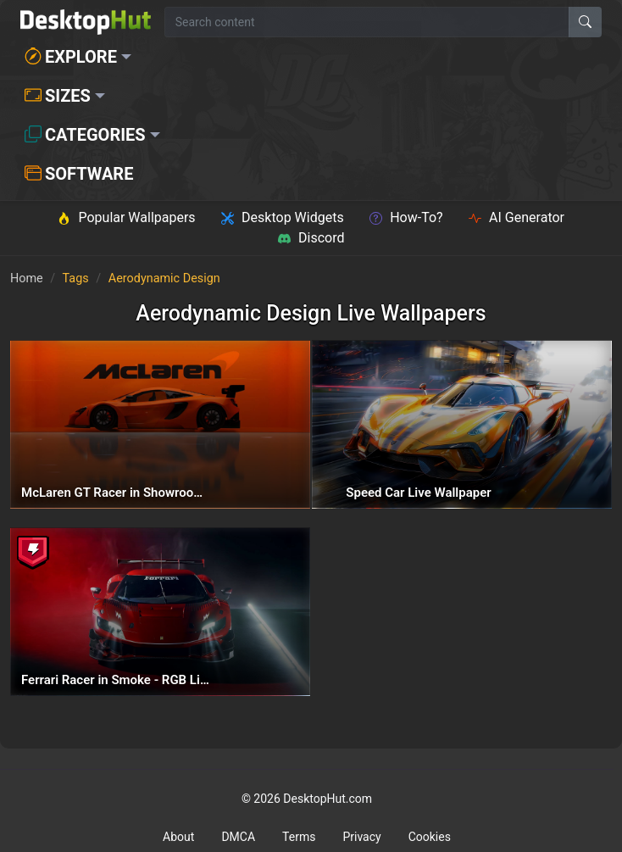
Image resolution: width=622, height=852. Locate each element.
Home (26, 278)
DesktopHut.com (327, 798)
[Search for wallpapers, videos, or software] (366, 22)
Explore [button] (71, 57)
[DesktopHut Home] (85, 22)
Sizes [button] (58, 96)
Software (79, 174)
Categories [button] (85, 135)
